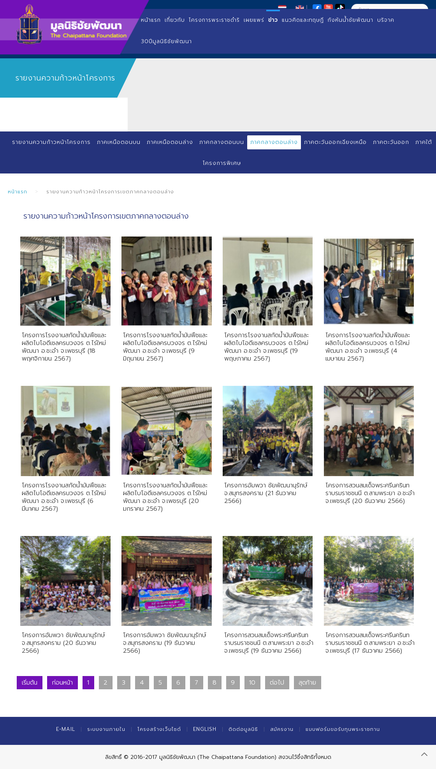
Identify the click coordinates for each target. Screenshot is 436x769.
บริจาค (385, 20)
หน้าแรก (151, 20)
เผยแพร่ (254, 20)
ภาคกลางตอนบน (221, 142)
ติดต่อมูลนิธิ (243, 729)
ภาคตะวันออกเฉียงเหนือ (335, 142)
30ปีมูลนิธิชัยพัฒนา (166, 41)
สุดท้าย (307, 682)
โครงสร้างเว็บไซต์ (159, 729)
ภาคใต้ (423, 142)
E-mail (65, 729)
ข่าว (273, 20)
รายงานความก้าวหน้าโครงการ (51, 142)
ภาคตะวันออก (391, 142)
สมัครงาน (282, 729)
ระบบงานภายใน (106, 729)
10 (252, 682)
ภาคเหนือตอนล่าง (170, 142)
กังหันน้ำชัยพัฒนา (350, 20)
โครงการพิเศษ (222, 163)
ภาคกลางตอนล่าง (274, 142)
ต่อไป (277, 682)
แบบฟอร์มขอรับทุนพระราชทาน (343, 729)
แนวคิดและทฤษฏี (303, 20)
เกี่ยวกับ (175, 20)
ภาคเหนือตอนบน (119, 142)
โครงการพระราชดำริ (214, 20)
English (204, 729)
